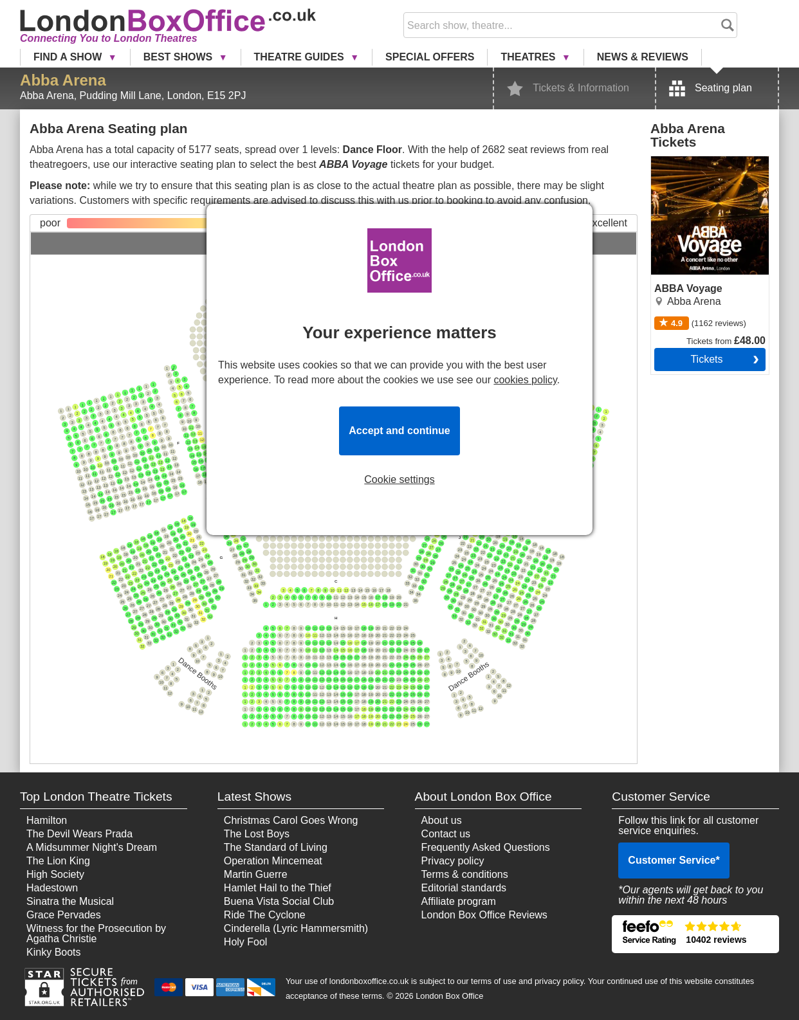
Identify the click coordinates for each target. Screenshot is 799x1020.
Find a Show (69, 56)
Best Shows (179, 56)
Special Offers (429, 56)
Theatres (529, 56)
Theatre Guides (300, 56)
